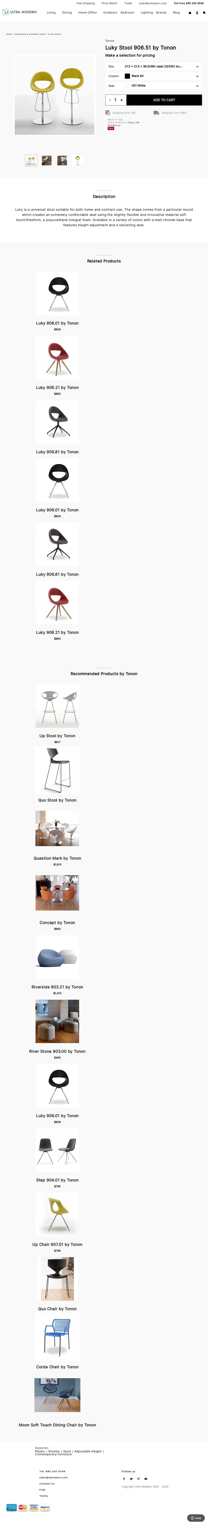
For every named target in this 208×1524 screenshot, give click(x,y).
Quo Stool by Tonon (57, 800)
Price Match (110, 3)
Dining (67, 12)
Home (9, 34)
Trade (128, 3)
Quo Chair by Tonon (57, 1309)
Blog (176, 12)
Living (51, 12)
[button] (197, 12)
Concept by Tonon (57, 922)
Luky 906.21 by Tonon (57, 387)
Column (153, 76)
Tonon (109, 41)
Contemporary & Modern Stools (30, 34)
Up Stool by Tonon (57, 736)
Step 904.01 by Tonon (57, 1180)
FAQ (42, 1490)
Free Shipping (86, 3)
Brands (161, 12)
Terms (43, 1496)
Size (153, 66)
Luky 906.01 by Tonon (57, 323)
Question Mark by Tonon (57, 858)
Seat (153, 85)
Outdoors (110, 12)
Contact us (114, 125)
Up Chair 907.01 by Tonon (57, 1244)
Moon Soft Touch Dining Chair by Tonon (57, 1425)
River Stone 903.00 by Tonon (57, 1051)
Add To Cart (164, 100)
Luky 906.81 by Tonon (57, 452)
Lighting (147, 12)
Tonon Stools (54, 34)
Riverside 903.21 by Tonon (57, 987)
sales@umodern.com (153, 3)
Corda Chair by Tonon (57, 1367)
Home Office (87, 12)
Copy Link (133, 122)
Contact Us (47, 1484)
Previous (3, 95)
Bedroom (127, 12)
